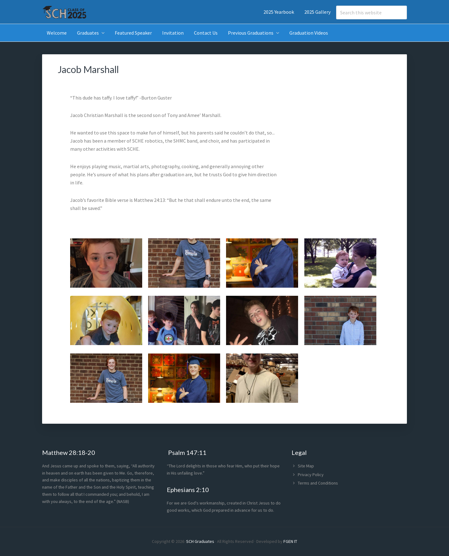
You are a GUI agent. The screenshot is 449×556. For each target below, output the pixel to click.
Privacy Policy (311, 474)
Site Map (306, 466)
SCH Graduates (200, 541)
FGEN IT (290, 541)
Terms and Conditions (318, 483)
